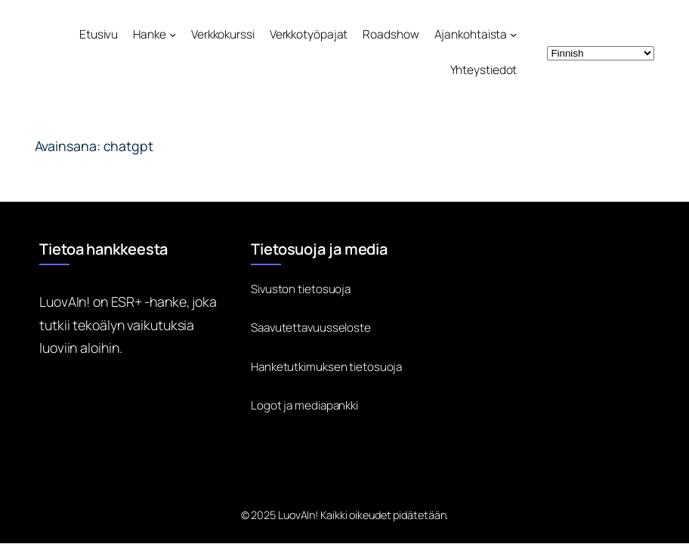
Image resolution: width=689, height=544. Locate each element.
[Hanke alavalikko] (172, 34)
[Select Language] (600, 53)
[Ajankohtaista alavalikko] (513, 34)
